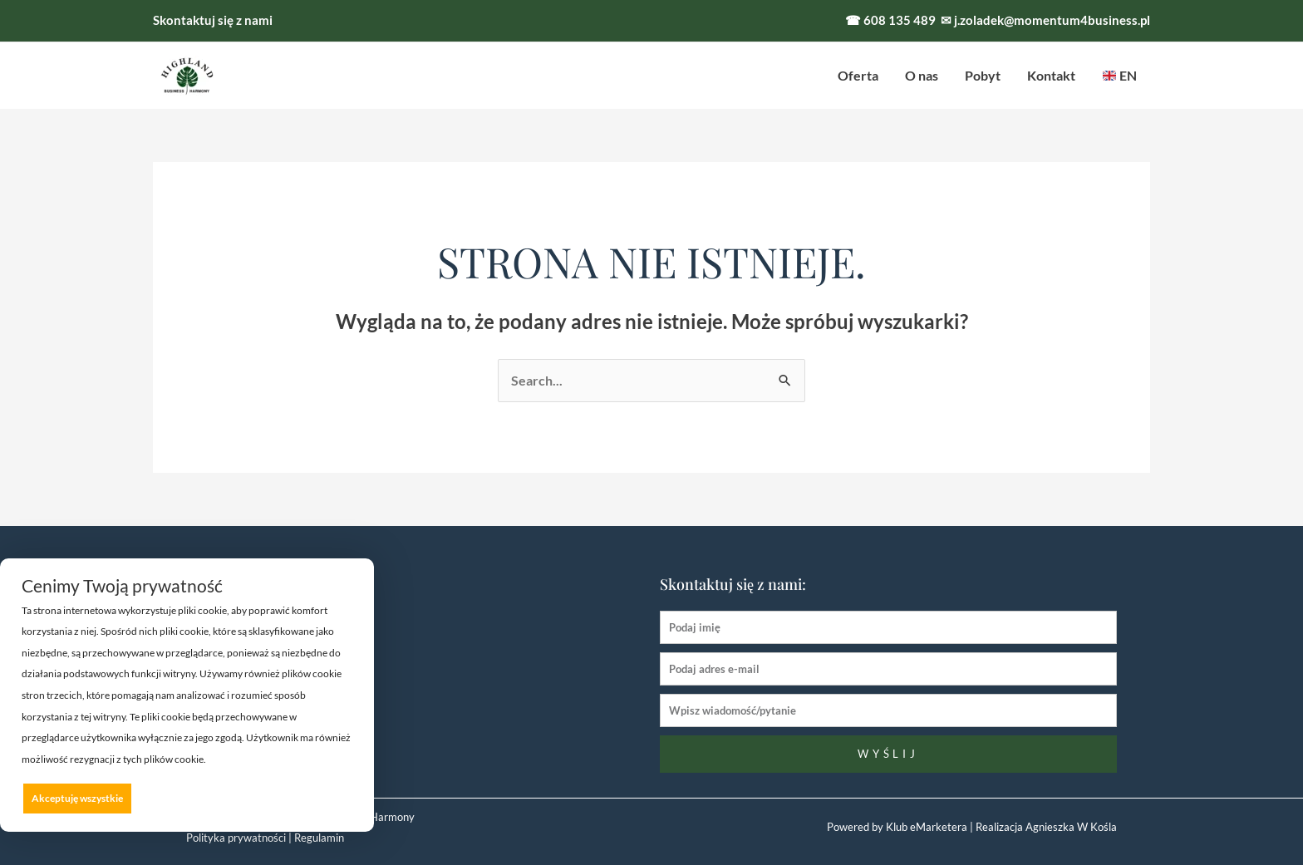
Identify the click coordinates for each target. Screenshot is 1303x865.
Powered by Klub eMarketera (897, 826)
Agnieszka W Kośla (1070, 826)
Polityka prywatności (236, 837)
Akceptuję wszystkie (77, 798)
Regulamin (319, 837)
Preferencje (318, 797)
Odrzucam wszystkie (209, 798)
